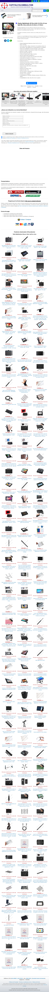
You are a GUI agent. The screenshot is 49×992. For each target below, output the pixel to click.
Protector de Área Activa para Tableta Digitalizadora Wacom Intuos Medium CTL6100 (24, 332)
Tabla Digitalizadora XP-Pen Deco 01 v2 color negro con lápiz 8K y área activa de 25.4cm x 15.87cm (8, 275)
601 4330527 (14, 978)
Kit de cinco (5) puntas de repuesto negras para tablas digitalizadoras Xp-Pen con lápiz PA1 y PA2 (24, 820)
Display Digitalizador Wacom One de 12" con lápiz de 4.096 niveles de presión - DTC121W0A (40, 938)
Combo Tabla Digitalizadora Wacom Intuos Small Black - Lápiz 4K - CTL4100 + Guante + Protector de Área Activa (8, 644)
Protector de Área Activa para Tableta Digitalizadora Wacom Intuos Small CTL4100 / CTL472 (40, 583)
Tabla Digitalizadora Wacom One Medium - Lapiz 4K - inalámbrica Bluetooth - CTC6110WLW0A (8, 953)
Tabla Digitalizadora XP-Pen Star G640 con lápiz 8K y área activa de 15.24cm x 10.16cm (9, 376)
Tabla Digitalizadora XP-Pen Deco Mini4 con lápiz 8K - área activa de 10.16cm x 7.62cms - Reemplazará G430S (24, 881)
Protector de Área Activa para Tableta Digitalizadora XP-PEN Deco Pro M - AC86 (9, 746)
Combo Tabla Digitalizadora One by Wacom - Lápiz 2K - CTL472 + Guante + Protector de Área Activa (40, 614)
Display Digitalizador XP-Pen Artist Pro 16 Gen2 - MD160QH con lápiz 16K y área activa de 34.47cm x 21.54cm (9, 303)
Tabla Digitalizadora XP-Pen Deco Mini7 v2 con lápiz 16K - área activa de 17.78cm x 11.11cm (9, 478)
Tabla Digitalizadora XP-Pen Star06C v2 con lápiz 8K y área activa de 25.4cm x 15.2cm (40, 820)
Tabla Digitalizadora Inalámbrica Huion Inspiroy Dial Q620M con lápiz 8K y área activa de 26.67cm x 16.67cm (40, 507)
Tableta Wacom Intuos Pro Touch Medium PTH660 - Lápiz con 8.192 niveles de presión (24, 318)
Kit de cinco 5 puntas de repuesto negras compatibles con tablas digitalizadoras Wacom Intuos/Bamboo (24, 405)
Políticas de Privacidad (11, 138)
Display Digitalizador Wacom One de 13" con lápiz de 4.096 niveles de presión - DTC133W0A (40, 333)
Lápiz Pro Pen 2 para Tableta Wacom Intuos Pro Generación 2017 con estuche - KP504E (24, 550)
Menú (2, 10)
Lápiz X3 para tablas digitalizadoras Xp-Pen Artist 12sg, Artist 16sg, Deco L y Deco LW (40, 760)
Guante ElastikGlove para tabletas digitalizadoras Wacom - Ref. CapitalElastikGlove (24, 391)
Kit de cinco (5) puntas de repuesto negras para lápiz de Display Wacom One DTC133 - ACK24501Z (40, 464)
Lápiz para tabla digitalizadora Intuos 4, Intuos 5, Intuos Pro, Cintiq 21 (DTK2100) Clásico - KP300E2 (8, 551)
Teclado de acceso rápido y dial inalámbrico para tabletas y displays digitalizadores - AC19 (24, 790)
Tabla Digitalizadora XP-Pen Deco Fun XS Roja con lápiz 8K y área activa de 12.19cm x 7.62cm (24, 865)
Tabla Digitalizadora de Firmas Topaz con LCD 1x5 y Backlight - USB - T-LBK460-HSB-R (40, 492)
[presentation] (12, 130)
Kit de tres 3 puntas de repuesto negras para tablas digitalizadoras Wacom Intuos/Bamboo (9, 896)
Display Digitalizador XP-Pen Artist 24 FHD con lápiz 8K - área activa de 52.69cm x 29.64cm (9, 332)
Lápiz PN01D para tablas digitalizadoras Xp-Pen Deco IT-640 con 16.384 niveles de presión (24, 967)
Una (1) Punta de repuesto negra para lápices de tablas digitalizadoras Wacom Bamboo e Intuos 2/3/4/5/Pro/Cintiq (40, 881)
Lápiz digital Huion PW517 (40, 660)
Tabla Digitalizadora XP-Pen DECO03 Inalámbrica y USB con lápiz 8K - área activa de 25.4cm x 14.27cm (40, 435)
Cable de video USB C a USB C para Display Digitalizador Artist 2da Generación (24, 835)
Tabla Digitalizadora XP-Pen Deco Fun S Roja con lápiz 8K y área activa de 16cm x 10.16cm (8, 820)
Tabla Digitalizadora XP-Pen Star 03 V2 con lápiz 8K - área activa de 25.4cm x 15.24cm (24, 645)
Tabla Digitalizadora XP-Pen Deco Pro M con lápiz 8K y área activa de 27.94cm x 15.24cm (40, 521)
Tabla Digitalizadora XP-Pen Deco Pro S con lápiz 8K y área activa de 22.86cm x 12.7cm (40, 790)
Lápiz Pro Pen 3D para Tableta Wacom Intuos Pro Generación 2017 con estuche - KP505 (40, 835)
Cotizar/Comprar (31, 83)
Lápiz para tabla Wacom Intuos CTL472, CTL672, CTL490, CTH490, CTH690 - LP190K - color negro (24, 246)
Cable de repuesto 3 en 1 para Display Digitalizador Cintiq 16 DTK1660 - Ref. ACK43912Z (24, 732)
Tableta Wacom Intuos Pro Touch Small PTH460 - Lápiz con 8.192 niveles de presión (9, 450)
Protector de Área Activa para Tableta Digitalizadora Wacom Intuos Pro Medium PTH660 (40, 303)
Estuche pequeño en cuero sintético (40, 732)
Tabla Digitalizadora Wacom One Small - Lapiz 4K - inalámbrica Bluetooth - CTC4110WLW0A (24, 953)
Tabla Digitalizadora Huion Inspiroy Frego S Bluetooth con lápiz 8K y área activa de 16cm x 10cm (8, 536)
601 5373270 (20, 978)
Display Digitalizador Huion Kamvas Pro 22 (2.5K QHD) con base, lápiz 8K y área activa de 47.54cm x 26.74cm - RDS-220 (8, 465)
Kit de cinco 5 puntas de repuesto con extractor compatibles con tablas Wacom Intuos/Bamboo (40, 896)
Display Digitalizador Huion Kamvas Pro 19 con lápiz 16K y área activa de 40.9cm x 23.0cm (40, 688)
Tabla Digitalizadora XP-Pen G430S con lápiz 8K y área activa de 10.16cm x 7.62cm (9, 790)
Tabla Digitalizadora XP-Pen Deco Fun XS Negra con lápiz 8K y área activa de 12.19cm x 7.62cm (40, 567)
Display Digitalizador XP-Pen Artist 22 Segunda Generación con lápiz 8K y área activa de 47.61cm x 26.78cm (8, 507)
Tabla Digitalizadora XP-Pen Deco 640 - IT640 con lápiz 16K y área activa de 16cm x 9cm (9, 246)
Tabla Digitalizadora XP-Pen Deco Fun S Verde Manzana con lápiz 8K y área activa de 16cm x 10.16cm (8, 717)
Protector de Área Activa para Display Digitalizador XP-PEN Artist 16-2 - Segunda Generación (24, 659)
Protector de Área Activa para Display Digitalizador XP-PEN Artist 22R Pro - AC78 (24, 747)
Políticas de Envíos (36, 982)
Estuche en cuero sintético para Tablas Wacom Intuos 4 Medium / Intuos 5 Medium (40, 851)
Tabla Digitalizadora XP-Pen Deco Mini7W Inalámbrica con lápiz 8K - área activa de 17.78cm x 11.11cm (40, 865)
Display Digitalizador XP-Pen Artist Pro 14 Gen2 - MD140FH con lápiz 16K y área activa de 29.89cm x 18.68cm (24, 688)
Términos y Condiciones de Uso (23, 138)
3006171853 (28, 978)
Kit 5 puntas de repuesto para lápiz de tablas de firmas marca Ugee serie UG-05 (9, 938)
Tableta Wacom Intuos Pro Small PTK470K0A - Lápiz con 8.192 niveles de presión (40, 968)
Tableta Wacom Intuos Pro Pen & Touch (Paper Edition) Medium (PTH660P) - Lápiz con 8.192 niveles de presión (9, 660)
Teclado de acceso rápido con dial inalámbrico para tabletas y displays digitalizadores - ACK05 (8, 865)
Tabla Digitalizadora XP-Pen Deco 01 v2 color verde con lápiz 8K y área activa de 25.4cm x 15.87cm (40, 775)
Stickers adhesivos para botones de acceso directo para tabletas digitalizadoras (40, 536)
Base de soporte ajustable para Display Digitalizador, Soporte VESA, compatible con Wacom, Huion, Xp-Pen (9, 911)
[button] (47, 16)
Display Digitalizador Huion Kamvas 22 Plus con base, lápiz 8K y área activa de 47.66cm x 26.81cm (24, 290)
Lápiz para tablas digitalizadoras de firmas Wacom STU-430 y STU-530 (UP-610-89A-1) (40, 630)
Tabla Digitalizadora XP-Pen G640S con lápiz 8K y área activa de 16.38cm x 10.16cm (24, 599)
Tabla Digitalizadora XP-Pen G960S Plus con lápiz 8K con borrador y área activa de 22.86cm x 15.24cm (40, 376)
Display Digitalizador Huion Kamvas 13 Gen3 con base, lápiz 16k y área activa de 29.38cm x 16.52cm (40, 405)
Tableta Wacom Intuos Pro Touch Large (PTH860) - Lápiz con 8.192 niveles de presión (24, 450)
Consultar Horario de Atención (38, 978)
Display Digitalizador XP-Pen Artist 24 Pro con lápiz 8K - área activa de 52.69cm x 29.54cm (9, 567)
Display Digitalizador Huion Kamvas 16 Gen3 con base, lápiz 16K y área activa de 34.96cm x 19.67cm (40, 805)
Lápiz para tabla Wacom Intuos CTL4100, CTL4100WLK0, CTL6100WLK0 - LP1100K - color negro (9, 346)
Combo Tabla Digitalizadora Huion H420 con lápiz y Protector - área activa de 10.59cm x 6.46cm (24, 896)
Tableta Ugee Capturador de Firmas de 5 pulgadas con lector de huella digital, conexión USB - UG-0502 (40, 419)
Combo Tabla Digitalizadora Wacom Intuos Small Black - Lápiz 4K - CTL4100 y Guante (8, 289)
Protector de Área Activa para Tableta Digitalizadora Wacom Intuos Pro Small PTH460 (9, 317)
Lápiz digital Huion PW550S (9, 925)
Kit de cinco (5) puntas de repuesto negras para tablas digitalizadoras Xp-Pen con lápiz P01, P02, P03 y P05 (24, 775)
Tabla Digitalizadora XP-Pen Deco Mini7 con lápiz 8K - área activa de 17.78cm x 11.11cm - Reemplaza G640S (24, 435)
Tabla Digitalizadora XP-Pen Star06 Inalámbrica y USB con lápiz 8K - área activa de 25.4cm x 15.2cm (24, 805)
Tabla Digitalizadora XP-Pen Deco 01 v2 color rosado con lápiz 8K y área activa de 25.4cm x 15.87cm (9, 630)
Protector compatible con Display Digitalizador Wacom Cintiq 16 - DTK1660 (40, 717)
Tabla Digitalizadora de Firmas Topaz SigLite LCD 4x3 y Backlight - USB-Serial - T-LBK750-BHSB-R (24, 375)
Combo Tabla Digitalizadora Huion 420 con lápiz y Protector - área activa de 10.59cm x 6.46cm (24, 583)
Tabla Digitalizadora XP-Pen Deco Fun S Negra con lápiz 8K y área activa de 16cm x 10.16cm (24, 850)
